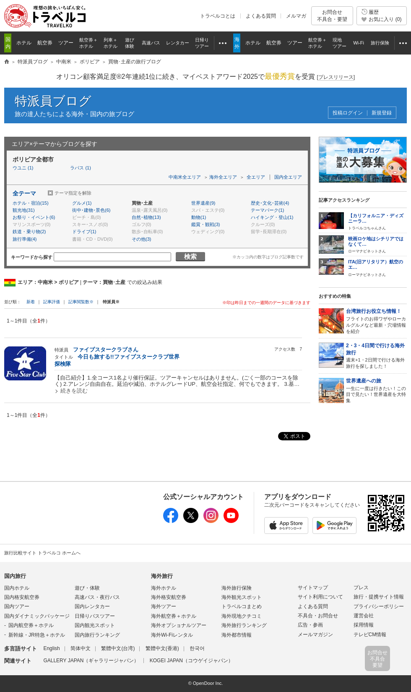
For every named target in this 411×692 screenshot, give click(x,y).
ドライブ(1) (84, 231)
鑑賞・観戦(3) (205, 224)
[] (336, 77)
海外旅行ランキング (244, 625)
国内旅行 (15, 576)
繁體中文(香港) (162, 648)
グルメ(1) (81, 203)
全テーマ (24, 193)
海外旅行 (162, 576)
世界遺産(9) (203, 203)
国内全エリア (288, 177)
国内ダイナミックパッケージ (37, 616)
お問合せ (332, 15)
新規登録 (382, 113)
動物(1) (198, 217)
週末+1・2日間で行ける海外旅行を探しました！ (376, 355)
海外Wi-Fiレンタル (172, 635)
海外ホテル (163, 588)
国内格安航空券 (21, 597)
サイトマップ (313, 588)
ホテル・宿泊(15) (31, 203)
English (51, 648)
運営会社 (364, 616)
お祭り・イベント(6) (34, 217)
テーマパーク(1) (267, 210)
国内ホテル (16, 588)
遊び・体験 (87, 588)
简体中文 (80, 648)
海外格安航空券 (168, 597)
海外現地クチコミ (241, 616)
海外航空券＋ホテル (173, 616)
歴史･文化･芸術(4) (270, 203)
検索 (190, 256)
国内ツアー (16, 606)
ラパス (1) (80, 167)
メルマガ (296, 15)
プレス (361, 588)
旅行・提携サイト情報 (379, 597)
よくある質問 (261, 15)
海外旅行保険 (236, 588)
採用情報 (364, 625)
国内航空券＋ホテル (31, 625)
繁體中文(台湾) (118, 648)
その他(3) (141, 239)
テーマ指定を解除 (73, 192)
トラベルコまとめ (241, 606)
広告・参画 (310, 625)
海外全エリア (223, 177)
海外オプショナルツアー (178, 625)
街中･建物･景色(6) (91, 210)
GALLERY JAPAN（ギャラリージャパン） (91, 660)
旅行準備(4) (24, 239)
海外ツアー (163, 606)
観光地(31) (24, 210)
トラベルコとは (217, 15)
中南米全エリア (185, 177)
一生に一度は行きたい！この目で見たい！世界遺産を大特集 (376, 390)
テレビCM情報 (370, 634)
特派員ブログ (53, 101)
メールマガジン (315, 634)
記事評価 (51, 301)
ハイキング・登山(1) (272, 217)
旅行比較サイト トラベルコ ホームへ (42, 552)
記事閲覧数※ (81, 301)
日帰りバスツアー (95, 616)
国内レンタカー (92, 606)
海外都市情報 (236, 635)
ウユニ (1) (23, 167)
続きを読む (74, 391)
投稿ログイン (348, 113)
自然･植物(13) (146, 217)
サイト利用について (320, 597)
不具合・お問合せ (318, 616)
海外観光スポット (241, 597)
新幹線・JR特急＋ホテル (36, 635)
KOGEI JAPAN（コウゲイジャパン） (191, 660)
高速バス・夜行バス (97, 597)
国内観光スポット (95, 625)
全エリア (256, 177)
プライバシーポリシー (379, 606)
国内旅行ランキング (97, 635)
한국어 (197, 648)
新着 (31, 301)
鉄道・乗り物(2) (29, 231)
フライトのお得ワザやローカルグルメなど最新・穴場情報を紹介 (376, 320)
